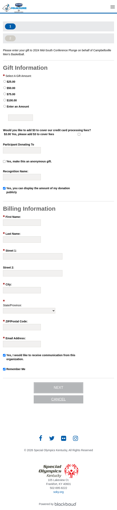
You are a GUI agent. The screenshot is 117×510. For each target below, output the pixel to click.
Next (58, 388)
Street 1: (11, 250)
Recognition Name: (15, 171)
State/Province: (12, 305)
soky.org (58, 492)
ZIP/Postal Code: (17, 321)
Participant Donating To (18, 144)
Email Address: (16, 338)
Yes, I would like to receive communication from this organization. (40, 357)
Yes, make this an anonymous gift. (29, 161)
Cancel (58, 399)
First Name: (13, 216)
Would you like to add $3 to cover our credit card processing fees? (47, 130)
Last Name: (13, 233)
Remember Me (15, 369)
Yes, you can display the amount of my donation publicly (38, 190)
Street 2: (8, 267)
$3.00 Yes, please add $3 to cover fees (29, 134)
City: (9, 284)
